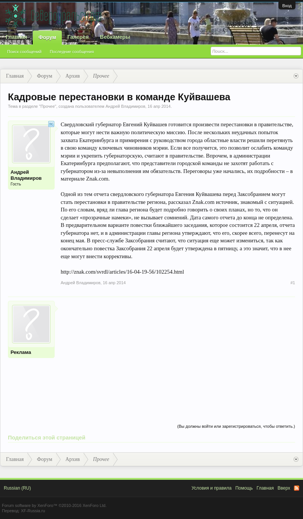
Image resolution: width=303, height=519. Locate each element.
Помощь (243, 488)
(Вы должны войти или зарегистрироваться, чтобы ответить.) (236, 426)
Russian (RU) (17, 488)
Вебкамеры (115, 37)
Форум (47, 37)
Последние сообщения (72, 51)
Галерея (78, 37)
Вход (287, 5)
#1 (293, 282)
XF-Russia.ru (33, 510)
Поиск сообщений (24, 51)
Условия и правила (211, 488)
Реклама (21, 352)
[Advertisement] (178, 353)
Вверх (284, 488)
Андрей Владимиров (125, 106)
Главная (16, 37)
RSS (296, 488)
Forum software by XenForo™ (54, 505)
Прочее (47, 106)
